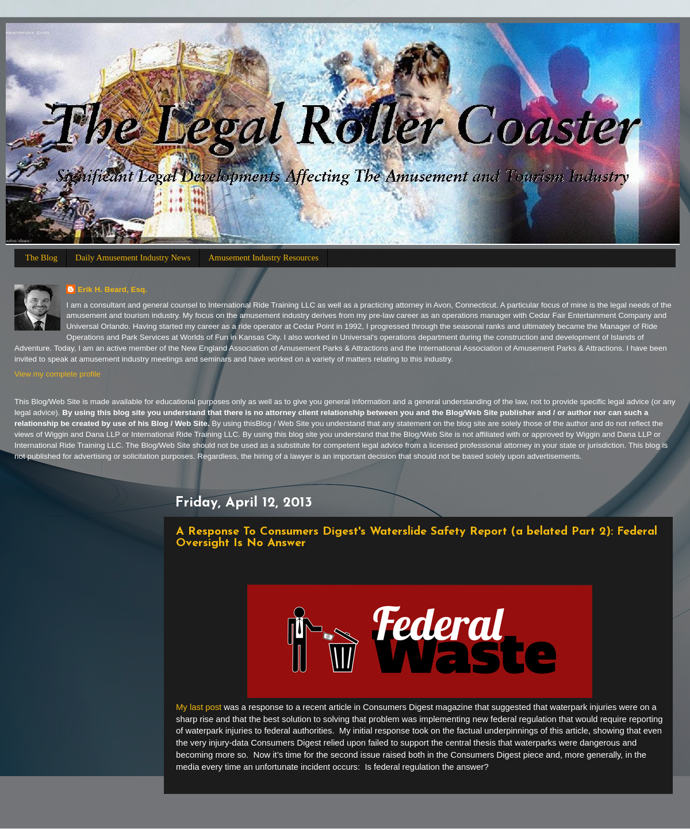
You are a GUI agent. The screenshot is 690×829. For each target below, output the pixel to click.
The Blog (41, 257)
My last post (198, 707)
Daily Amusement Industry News (132, 257)
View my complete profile (57, 374)
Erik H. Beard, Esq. (112, 289)
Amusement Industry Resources (263, 257)
